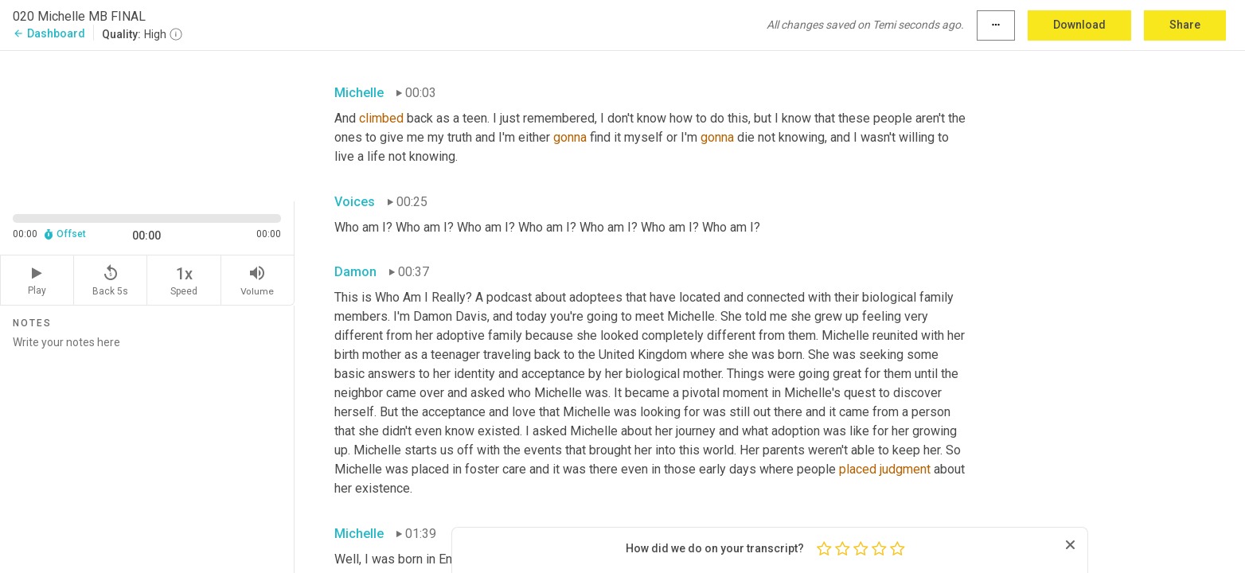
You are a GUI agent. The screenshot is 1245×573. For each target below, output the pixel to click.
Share (1184, 24)
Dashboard (49, 33)
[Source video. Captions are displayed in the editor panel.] (147, 124)
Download (1079, 24)
